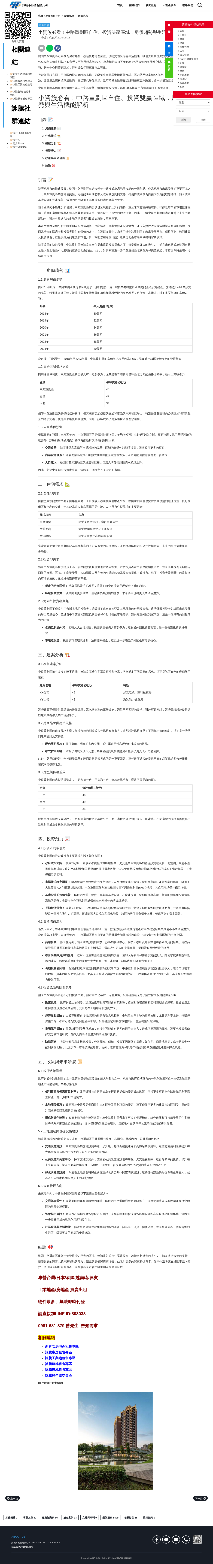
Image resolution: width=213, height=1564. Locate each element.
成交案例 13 (70, 1517)
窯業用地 (183, 82)
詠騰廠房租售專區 (22, 81)
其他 (181, 87)
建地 (181, 43)
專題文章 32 (29, 1517)
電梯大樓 (183, 47)
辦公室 (182, 67)
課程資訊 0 (149, 1517)
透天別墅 (183, 55)
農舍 (181, 71)
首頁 (120, 5)
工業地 (182, 35)
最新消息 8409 (110, 1517)
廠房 (181, 31)
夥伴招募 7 (11, 1517)
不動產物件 (169, 5)
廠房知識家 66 (50, 1517)
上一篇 (12, 1498)
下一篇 (200, 1498)
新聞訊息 (151, 5)
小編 (51, 37)
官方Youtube (20, 147)
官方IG (16, 139)
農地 (181, 39)
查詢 (183, 119)
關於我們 (134, 5)
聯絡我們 (187, 5)
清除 (203, 119)
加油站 (182, 79)
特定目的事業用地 (188, 59)
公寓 (181, 63)
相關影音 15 (130, 1517)
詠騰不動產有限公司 (49, 15)
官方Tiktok (18, 143)
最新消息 (83, 15)
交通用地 (183, 75)
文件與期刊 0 (89, 1517)
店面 (181, 51)
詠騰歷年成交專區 (22, 98)
